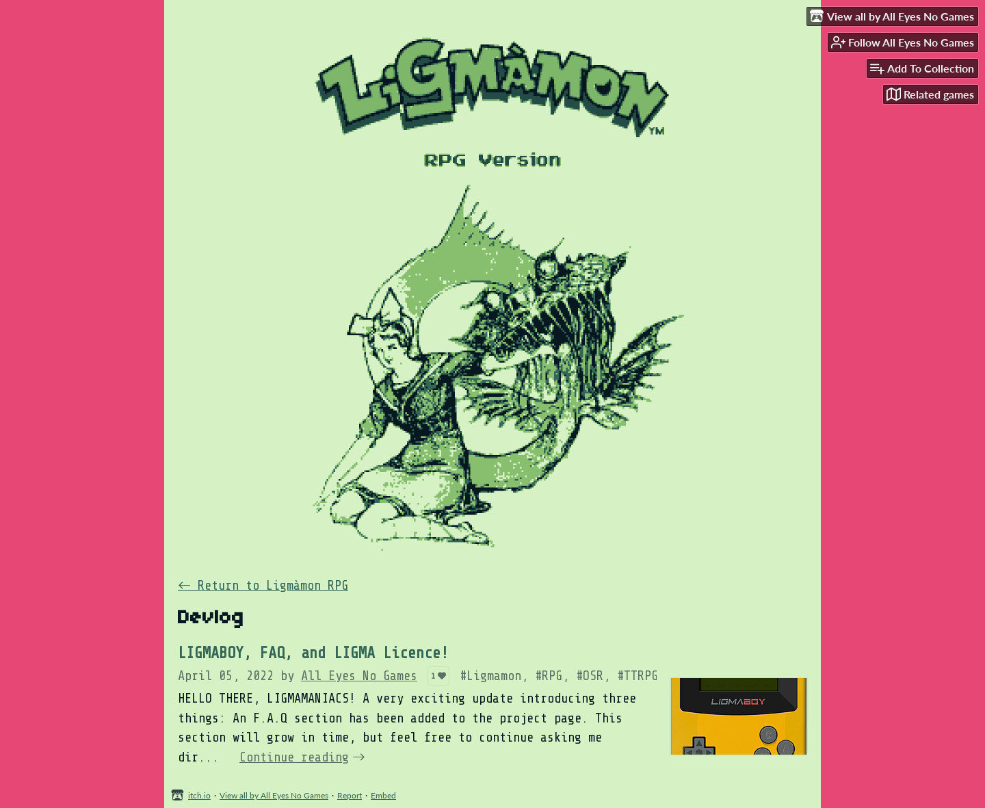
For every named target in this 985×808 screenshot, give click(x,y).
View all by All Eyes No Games (274, 795)
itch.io (199, 795)
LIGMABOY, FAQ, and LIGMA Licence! (313, 653)
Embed (383, 795)
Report (349, 795)
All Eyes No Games (359, 675)
